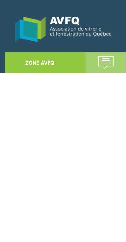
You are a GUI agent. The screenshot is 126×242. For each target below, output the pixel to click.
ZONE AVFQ (39, 62)
